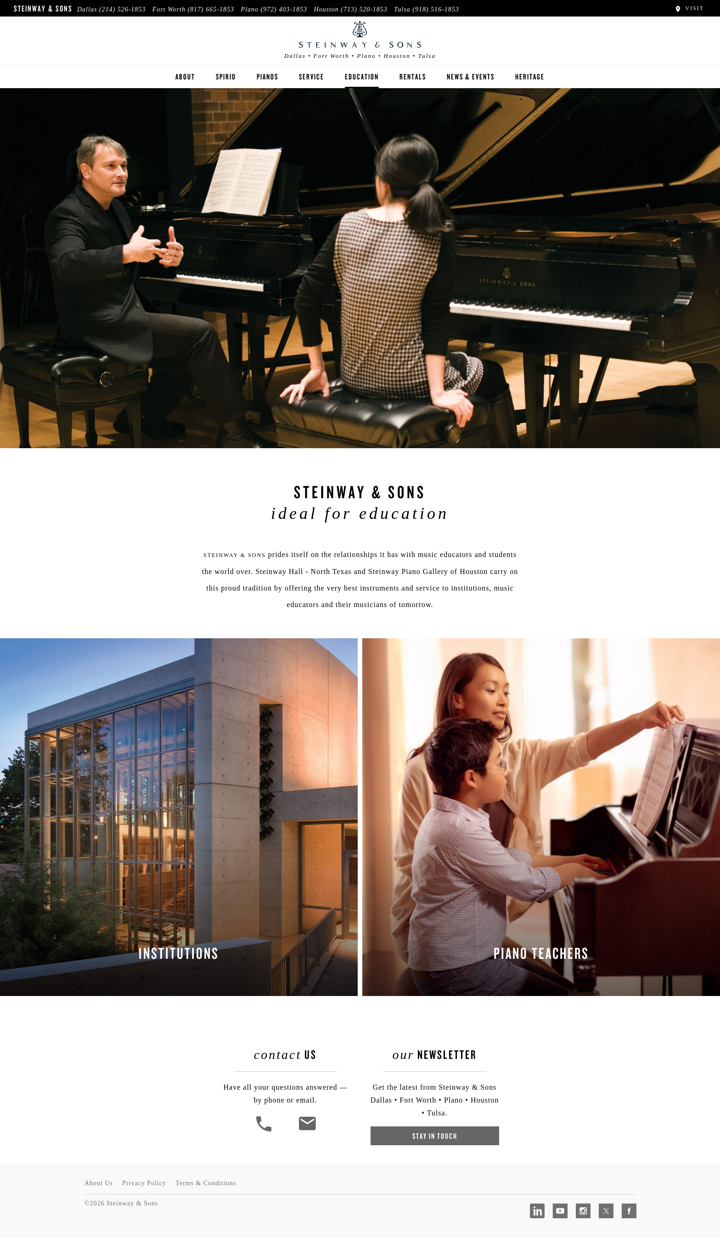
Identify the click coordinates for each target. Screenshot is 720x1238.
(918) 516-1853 (435, 9)
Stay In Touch (434, 1136)
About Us (98, 1183)
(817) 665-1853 (210, 9)
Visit (689, 8)
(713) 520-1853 (364, 9)
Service (311, 76)
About (185, 76)
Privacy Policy (144, 1183)
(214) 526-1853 (122, 9)
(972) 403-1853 (283, 9)
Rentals (412, 76)
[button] (265, 1130)
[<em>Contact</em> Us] (307, 1130)
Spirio (226, 76)
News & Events (471, 76)
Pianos (267, 76)
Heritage (530, 76)
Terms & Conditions (205, 1183)
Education (362, 76)
